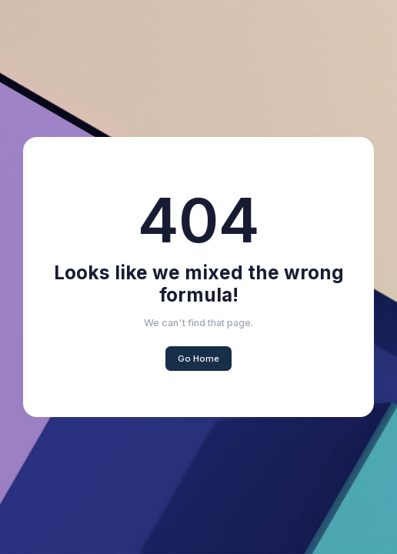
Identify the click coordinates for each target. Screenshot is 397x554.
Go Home (198, 358)
